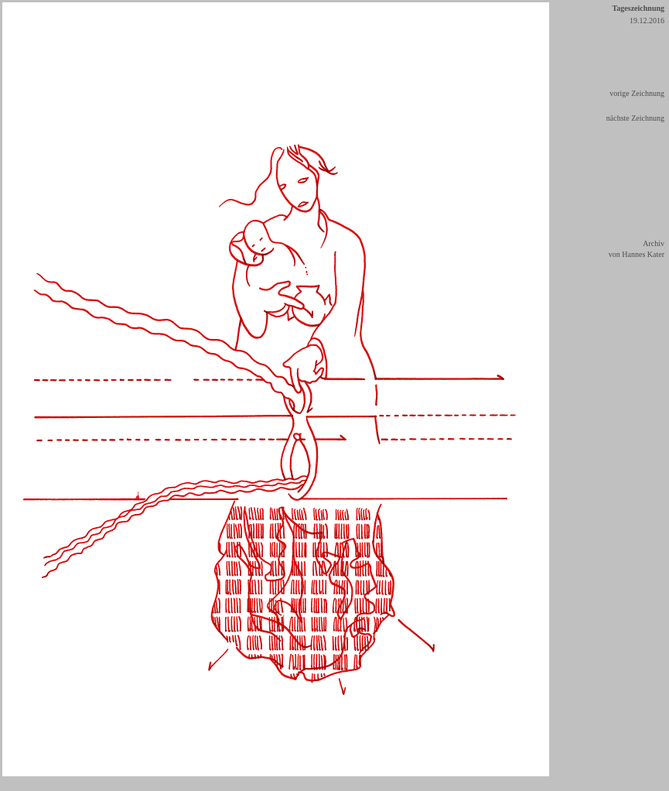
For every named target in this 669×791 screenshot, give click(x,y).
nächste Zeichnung (635, 118)
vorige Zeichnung (636, 93)
